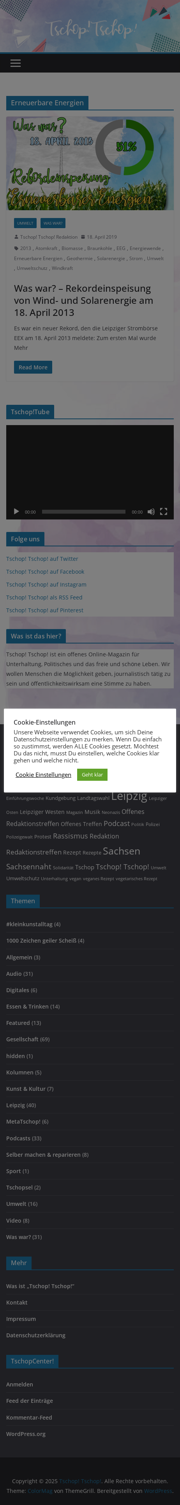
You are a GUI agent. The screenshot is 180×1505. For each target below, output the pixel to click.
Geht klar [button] (92, 774)
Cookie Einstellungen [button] (43, 774)
